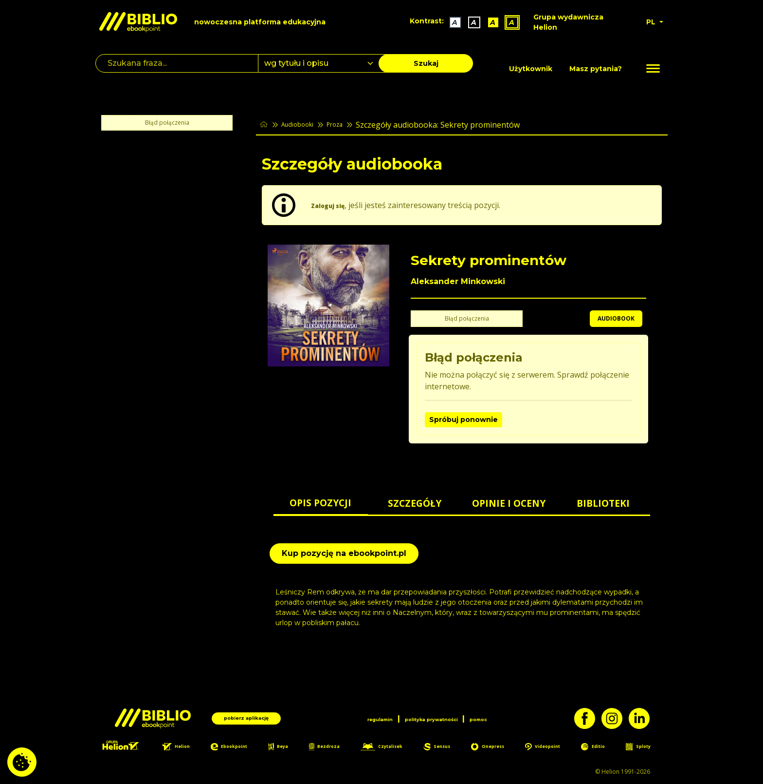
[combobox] (324, 63)
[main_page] (265, 124)
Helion (184, 747)
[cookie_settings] (21, 762)
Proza (350, 124)
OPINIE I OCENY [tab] (508, 503)
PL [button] (651, 22)
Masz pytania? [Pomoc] (595, 68)
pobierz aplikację (246, 717)
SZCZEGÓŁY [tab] (414, 503)
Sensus (445, 747)
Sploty (644, 747)
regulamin (362, 717)
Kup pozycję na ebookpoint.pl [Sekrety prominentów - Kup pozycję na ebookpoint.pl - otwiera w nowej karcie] (344, 553)
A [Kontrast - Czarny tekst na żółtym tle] (488, 22)
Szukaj (426, 63)
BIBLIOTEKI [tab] (603, 503)
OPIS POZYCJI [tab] (320, 502)
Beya (285, 747)
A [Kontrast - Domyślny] (451, 22)
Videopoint (551, 747)
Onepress (495, 747)
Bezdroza (329, 747)
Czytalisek (388, 747)
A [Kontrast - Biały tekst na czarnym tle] (469, 22)
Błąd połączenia (167, 122)
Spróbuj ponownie (463, 419)
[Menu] (653, 69)
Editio (601, 747)
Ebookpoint (237, 747)
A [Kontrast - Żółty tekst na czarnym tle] (507, 22)
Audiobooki (305, 124)
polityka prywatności (433, 717)
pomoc (498, 717)
